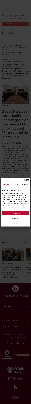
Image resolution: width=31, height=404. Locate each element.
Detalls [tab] (16, 184)
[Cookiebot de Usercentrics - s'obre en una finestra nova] (22, 180)
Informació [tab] (25, 184)
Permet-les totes (15, 213)
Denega (15, 223)
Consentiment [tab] (6, 184)
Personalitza (15, 218)
